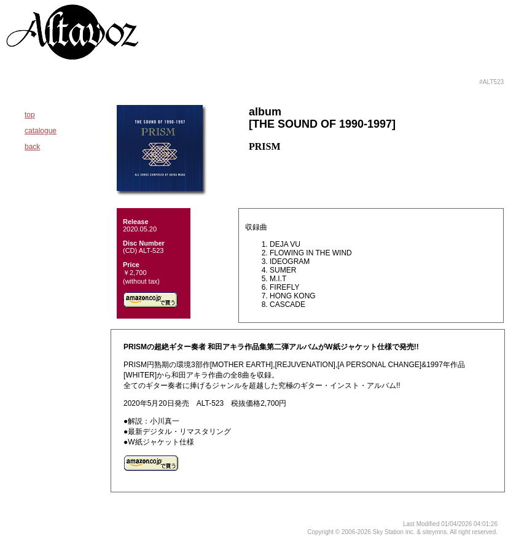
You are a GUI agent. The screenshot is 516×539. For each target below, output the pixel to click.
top (30, 115)
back (32, 146)
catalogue (41, 130)
